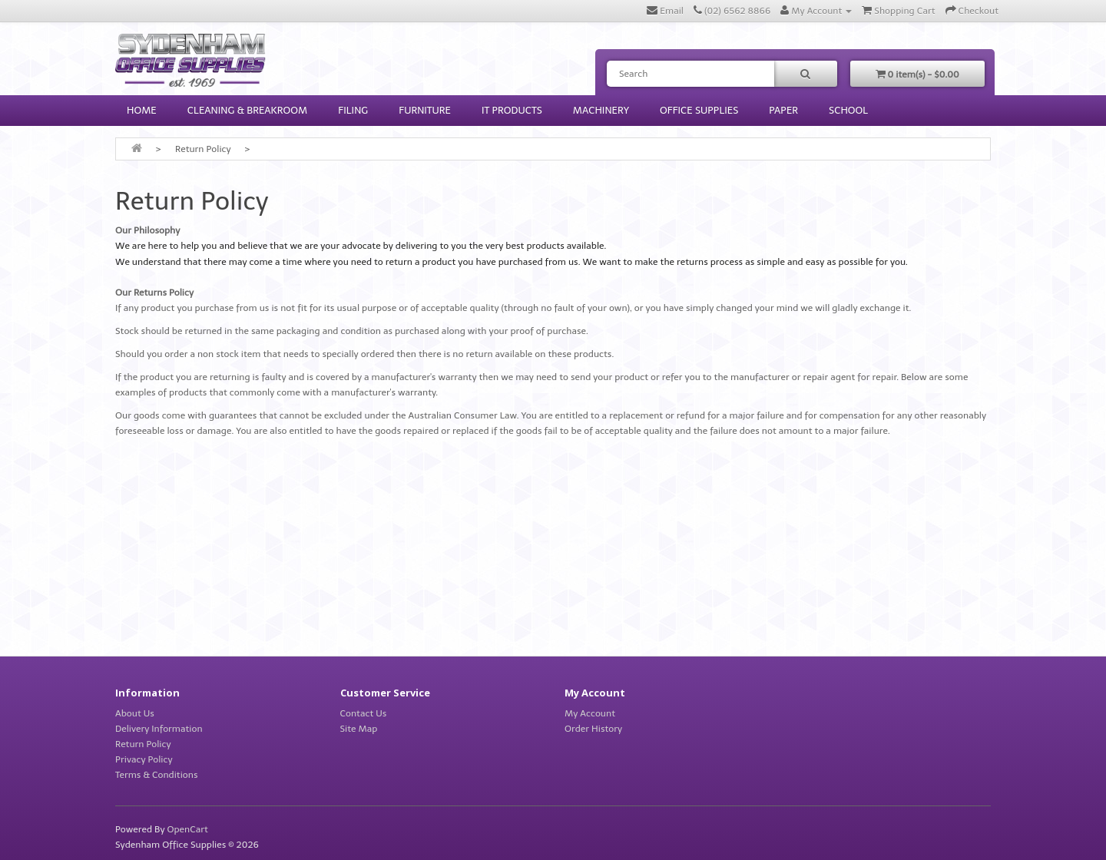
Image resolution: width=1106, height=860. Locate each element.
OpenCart (187, 829)
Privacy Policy (144, 759)
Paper (783, 110)
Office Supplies (699, 110)
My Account (590, 713)
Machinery (601, 110)
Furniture (425, 110)
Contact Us (363, 713)
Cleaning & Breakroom (247, 110)
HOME (142, 110)
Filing (353, 110)
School (848, 110)
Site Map (359, 728)
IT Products (512, 110)
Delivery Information (159, 728)
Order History (593, 728)
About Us (134, 713)
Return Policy (203, 149)
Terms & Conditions (156, 774)
